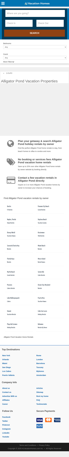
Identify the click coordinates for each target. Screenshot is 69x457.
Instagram (6, 429)
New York (6, 356)
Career (5, 404)
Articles (39, 388)
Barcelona (40, 363)
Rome (38, 356)
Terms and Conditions (27, 445)
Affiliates (6, 400)
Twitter (5, 421)
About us (6, 388)
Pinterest (6, 425)
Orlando (5, 360)
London (39, 360)
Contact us (6, 392)
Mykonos (40, 371)
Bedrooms (7, 43)
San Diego (6, 367)
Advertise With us (9, 396)
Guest (5, 54)
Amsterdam (41, 375)
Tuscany (39, 367)
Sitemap (39, 392)
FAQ (38, 400)
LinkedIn (5, 433)
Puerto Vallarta (8, 375)
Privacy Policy (44, 445)
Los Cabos (6, 371)
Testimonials (41, 404)
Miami (4, 363)
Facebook (6, 417)
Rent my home (42, 396)
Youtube (5, 437)
